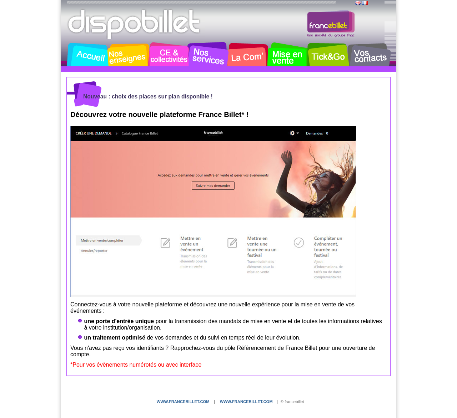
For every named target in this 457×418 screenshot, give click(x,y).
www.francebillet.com (183, 401)
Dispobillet (134, 24)
